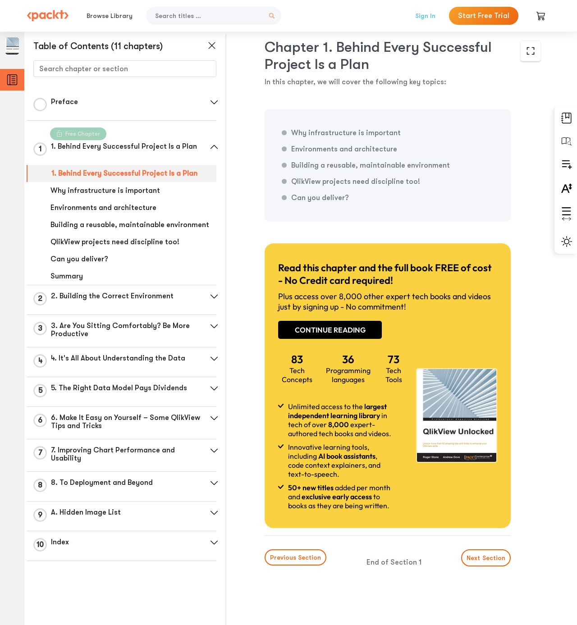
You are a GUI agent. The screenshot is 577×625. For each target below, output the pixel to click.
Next (486, 558)
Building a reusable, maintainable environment (129, 225)
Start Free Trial (483, 16)
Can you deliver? (79, 259)
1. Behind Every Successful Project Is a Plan (124, 173)
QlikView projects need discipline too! (114, 242)
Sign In (425, 15)
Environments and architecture (103, 208)
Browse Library (110, 15)
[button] (214, 102)
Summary (66, 276)
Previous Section (295, 557)
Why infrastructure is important (105, 191)
